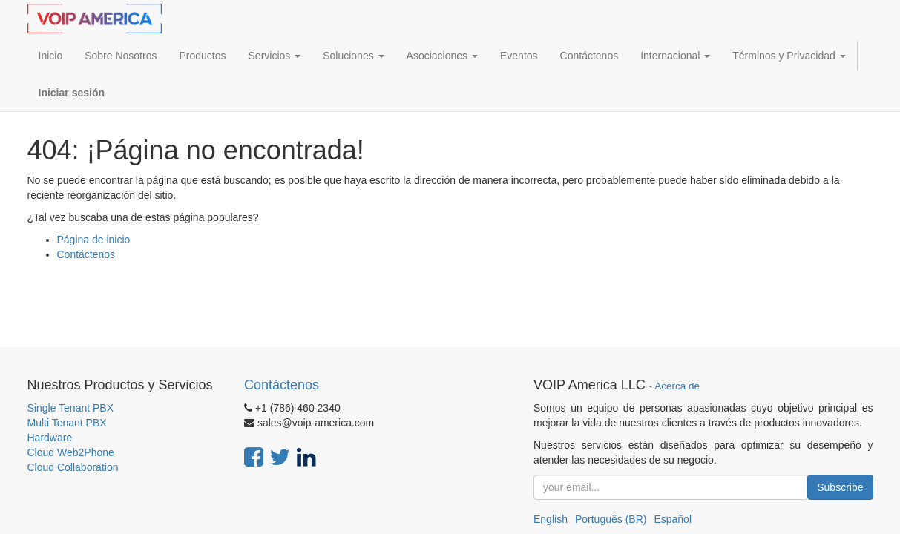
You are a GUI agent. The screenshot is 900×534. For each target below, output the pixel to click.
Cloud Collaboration (73, 467)
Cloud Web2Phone (70, 452)
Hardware (50, 438)
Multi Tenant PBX (67, 423)
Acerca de (677, 386)
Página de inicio (94, 239)
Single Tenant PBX (70, 408)
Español (673, 519)
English (550, 519)
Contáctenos (86, 254)
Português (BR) (610, 519)
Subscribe (840, 487)
